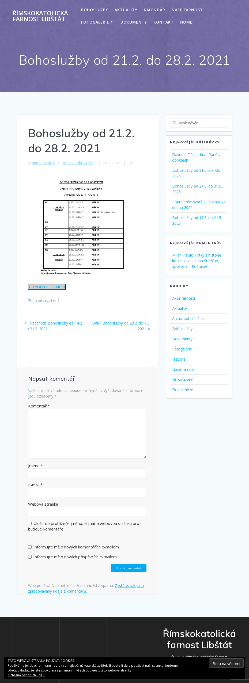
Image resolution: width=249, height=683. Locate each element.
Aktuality (126, 9)
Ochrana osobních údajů (26, 675)
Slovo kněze (182, 389)
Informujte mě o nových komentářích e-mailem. (76, 547)
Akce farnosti (183, 298)
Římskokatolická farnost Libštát (40, 16)
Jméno (35, 465)
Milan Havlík (182, 255)
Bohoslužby (94, 9)
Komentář (39, 406)
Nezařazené (182, 379)
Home (186, 22)
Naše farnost (187, 9)
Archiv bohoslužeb (79, 162)
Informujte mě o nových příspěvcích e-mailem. (75, 556)
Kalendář (154, 9)
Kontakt (163, 22)
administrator (43, 162)
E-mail (35, 484)
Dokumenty (133, 22)
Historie (179, 359)
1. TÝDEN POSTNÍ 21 (46, 286)
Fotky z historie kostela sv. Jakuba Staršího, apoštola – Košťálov (196, 261)
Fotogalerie (95, 22)
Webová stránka (43, 504)
